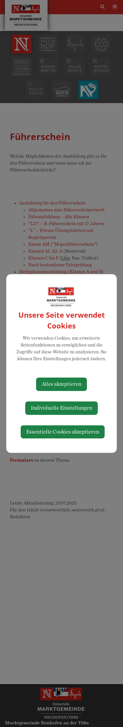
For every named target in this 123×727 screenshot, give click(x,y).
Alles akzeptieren (61, 384)
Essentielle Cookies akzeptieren (62, 431)
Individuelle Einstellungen (61, 408)
